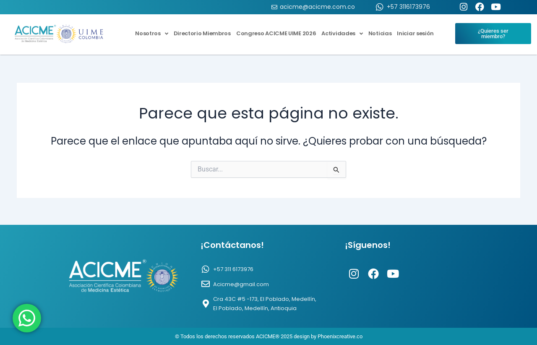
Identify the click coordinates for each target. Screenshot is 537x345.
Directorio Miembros (202, 29)
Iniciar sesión (415, 29)
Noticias (380, 29)
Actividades (341, 29)
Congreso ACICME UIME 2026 (276, 29)
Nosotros (151, 29)
